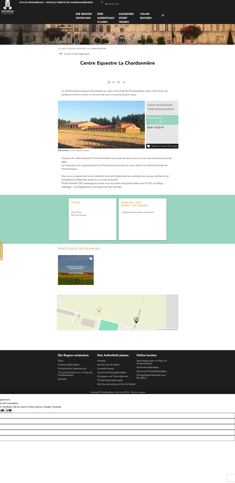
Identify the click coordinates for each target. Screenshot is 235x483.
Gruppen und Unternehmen (112, 385)
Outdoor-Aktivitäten (69, 370)
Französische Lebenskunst (72, 375)
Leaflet (157, 333)
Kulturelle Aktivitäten (148, 374)
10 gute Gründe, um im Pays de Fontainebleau (75, 382)
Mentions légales (138, 403)
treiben (129, 15)
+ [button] (60, 302)
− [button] (60, 305)
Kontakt (62, 388)
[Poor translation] (9, 421)
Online (151, 13)
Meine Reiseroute (156, 124)
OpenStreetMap (165, 333)
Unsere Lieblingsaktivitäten (112, 380)
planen (108, 15)
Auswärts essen (105, 375)
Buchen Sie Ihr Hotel (108, 370)
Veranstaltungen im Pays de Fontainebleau (152, 367)
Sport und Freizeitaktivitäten (152, 379)
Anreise (101, 365)
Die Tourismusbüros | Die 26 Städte (116, 394)
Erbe (60, 365)
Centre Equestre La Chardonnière (86, 53)
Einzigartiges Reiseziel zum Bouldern (151, 385)
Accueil (62, 53)
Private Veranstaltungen (110, 389)
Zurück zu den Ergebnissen (75, 58)
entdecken (86, 13)
